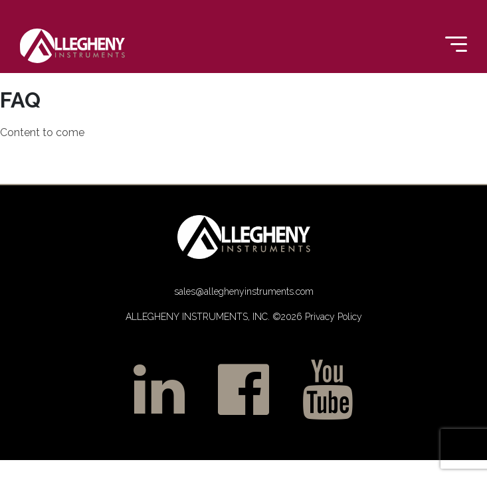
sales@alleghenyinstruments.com (244, 291)
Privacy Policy (332, 316)
